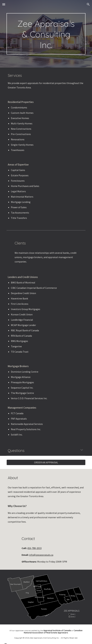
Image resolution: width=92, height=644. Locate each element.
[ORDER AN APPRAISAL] (46, 462)
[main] (46, 33)
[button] (3, 4)
